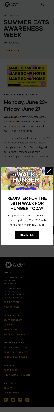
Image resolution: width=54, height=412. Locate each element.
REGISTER (27, 234)
